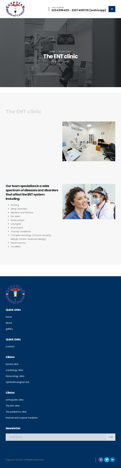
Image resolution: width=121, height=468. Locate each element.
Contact (10, 346)
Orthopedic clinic (15, 398)
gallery (9, 328)
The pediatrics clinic (17, 410)
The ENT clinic (13, 404)
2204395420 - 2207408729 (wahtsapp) (79, 10)
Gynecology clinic (15, 375)
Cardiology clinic (15, 369)
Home (52, 51)
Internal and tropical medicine (22, 416)
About (9, 322)
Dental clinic (12, 363)
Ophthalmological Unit (18, 381)
